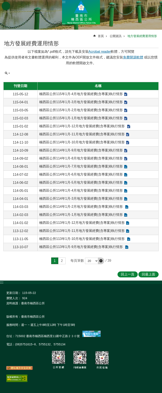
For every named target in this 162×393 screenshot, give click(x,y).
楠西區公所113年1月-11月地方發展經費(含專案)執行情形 (82, 230)
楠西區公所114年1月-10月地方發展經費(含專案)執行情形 (82, 142)
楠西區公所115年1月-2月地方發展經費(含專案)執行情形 (81, 110)
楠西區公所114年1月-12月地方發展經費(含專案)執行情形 (82, 126)
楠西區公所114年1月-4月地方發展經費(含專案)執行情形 (81, 190)
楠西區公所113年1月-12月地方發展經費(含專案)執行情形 (82, 222)
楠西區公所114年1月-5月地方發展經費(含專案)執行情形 (81, 182)
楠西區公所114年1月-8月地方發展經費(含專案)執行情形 (81, 158)
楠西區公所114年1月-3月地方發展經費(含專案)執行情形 (81, 198)
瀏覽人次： (13, 298)
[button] (101, 260)
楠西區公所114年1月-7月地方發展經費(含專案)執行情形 (81, 166)
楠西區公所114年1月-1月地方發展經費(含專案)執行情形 (81, 214)
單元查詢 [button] (7, 73)
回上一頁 (127, 274)
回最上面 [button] (148, 274)
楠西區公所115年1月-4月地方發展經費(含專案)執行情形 (81, 94)
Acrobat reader (100, 51)
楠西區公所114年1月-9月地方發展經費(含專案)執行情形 (81, 150)
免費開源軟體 (133, 57)
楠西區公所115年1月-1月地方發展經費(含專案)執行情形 (81, 118)
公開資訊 (116, 36)
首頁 (101, 36)
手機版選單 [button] (6, 6)
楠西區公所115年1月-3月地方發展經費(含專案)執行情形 (81, 102)
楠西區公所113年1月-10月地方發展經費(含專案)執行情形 (82, 239)
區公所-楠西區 (81, 12)
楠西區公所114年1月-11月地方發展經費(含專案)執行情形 (82, 134)
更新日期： (13, 293)
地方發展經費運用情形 (142, 36)
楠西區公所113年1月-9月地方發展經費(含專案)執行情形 (81, 247)
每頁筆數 (77, 260)
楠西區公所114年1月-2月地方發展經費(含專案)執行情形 (81, 206)
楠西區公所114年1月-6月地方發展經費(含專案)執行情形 (81, 174)
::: (63, 2)
